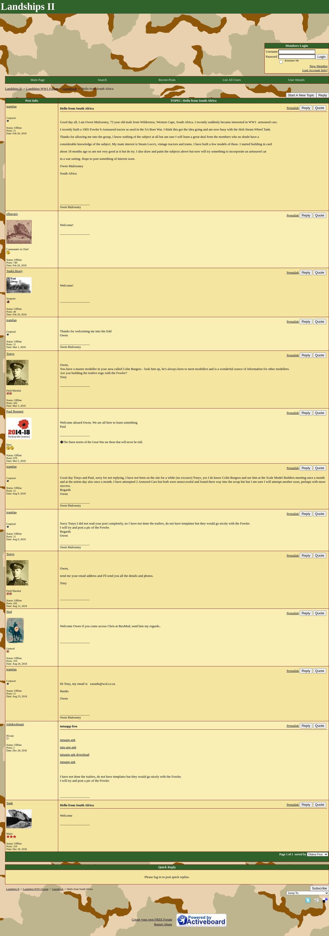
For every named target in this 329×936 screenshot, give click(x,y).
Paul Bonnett (15, 411)
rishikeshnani (15, 724)
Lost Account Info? (315, 70)
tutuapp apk (67, 740)
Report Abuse (163, 924)
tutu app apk (68, 747)
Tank (9, 803)
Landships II (13, 89)
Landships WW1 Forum (42, 89)
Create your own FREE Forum (152, 919)
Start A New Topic (301, 95)
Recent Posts (167, 80)
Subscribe (319, 888)
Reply (322, 95)
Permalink (293, 108)
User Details (296, 80)
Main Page (38, 80)
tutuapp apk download (74, 754)
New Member (319, 66)
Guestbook (70, 89)
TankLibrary (14, 271)
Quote (319, 108)
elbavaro (12, 214)
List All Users (231, 80)
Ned (9, 612)
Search (102, 80)
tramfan (11, 106)
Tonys (10, 354)
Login (321, 57)
